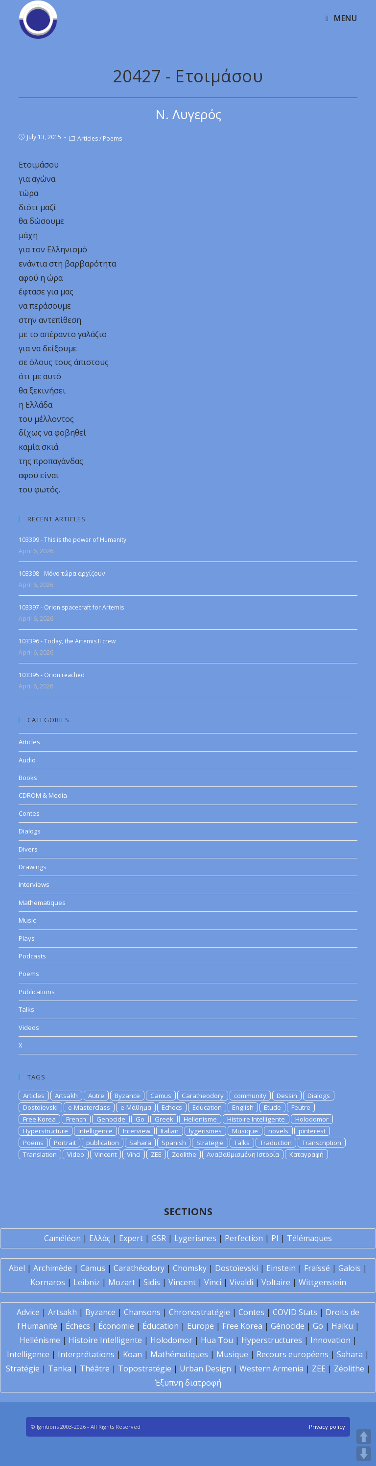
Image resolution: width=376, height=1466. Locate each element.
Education (207, 1107)
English (243, 1107)
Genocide (110, 1119)
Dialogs (30, 831)
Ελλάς (100, 1238)
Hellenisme (200, 1119)
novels (278, 1130)
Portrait (65, 1142)
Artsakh (66, 1095)
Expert (131, 1238)
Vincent (105, 1154)
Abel (17, 1268)
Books (28, 777)
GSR (158, 1238)
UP (363, 1436)
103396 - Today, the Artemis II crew (67, 641)
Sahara (140, 1142)
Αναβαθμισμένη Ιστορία (243, 1154)
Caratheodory (203, 1095)
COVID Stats (295, 1312)
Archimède (52, 1268)
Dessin (287, 1095)
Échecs (78, 1325)
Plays (27, 938)
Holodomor (312, 1119)
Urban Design (205, 1368)
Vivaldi (241, 1282)
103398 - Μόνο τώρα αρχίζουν (62, 573)
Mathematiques (42, 902)
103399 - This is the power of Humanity (72, 540)
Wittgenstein (322, 1282)
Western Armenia (271, 1368)
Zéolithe (349, 1368)
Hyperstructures (271, 1340)
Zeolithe (184, 1154)
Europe (200, 1325)
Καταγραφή (306, 1154)
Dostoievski (40, 1107)
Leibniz (86, 1282)
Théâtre (95, 1368)
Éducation (160, 1325)
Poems (112, 138)
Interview (136, 1130)
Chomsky (190, 1268)
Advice (28, 1312)
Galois (349, 1268)
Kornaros (47, 1282)
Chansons (142, 1312)
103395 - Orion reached (52, 675)
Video (75, 1154)
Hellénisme (40, 1340)
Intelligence (95, 1130)
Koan (132, 1354)
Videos (29, 1027)
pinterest (312, 1130)
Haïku (342, 1325)
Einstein (281, 1268)
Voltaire (275, 1282)
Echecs (172, 1107)
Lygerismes (195, 1238)
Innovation (330, 1340)
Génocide (288, 1325)
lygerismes (205, 1130)
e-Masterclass (89, 1107)
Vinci (134, 1154)
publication (102, 1142)
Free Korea (39, 1119)
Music (27, 920)
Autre (96, 1095)
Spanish (174, 1142)
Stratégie (23, 1368)
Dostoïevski (236, 1268)
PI (275, 1238)
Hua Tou (217, 1340)
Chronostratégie (199, 1312)
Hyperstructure (45, 1130)
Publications (37, 991)
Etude (272, 1107)
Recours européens (293, 1354)
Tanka (59, 1368)
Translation (40, 1154)
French (76, 1119)
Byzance (127, 1095)
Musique (245, 1130)
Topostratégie (144, 1368)
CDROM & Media (43, 795)
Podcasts (32, 956)
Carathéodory (139, 1268)
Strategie (210, 1142)
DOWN (363, 1453)
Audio (27, 760)
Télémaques (309, 1238)
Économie (116, 1325)
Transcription (321, 1142)
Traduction (276, 1142)
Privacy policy (327, 1426)
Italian (170, 1130)
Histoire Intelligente (256, 1119)
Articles (87, 138)
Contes (29, 813)
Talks (26, 1009)
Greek (164, 1119)
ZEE (156, 1154)
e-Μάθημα (135, 1107)
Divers (28, 849)
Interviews (34, 884)
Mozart (121, 1282)
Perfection (244, 1238)
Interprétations (86, 1354)
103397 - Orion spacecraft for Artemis (71, 607)
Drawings (33, 866)
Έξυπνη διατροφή (188, 1382)
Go (140, 1119)
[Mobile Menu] (341, 18)
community (250, 1095)
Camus (160, 1095)
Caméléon (62, 1238)
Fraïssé (317, 1268)
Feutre (300, 1107)
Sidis (151, 1282)
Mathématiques (179, 1354)
